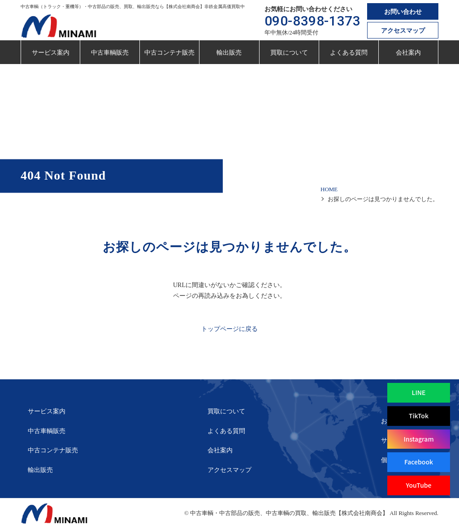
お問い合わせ (403, 12)
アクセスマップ (403, 30)
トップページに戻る (229, 329)
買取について (289, 52)
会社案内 (408, 52)
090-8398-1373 (312, 21)
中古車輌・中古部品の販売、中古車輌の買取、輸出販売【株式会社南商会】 (289, 513)
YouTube (418, 485)
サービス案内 (50, 52)
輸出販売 (229, 52)
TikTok (419, 415)
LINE (419, 392)
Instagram (418, 438)
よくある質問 (349, 52)
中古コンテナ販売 (169, 52)
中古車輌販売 (110, 52)
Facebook (418, 461)
